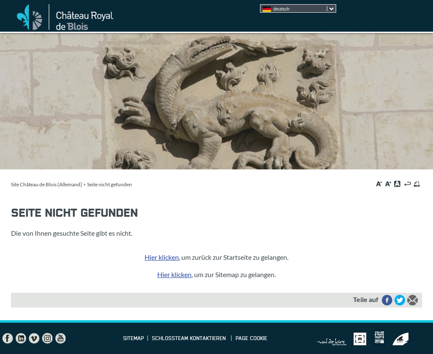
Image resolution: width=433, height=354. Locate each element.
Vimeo (33, 338)
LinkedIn (20, 338)
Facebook (7, 338)
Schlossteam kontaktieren (189, 338)
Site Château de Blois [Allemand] (46, 184)
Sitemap (133, 338)
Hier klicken (162, 257)
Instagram (46, 338)
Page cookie (251, 338)
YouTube (60, 338)
